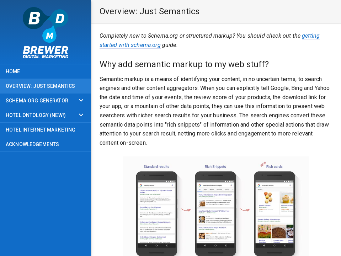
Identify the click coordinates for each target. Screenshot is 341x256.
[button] (216, 11)
